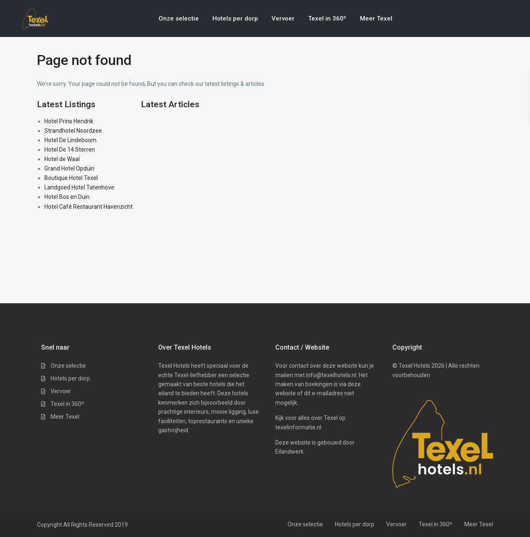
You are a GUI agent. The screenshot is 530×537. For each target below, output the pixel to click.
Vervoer (283, 18)
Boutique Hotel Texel (71, 178)
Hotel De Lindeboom (70, 140)
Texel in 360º (327, 18)
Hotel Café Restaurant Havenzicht (88, 206)
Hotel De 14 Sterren (69, 149)
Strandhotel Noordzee (73, 130)
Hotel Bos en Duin (67, 197)
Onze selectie (179, 18)
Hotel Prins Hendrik (68, 121)
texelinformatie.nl (298, 427)
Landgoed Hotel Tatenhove (79, 187)
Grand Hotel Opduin (69, 168)
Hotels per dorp (235, 18)
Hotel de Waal (62, 159)
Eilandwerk (289, 451)
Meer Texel (376, 18)
